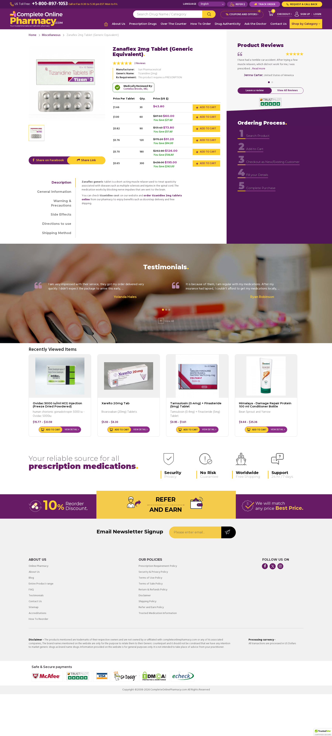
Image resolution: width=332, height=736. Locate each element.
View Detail (71, 429)
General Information (54, 191)
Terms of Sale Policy (151, 583)
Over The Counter (174, 24)
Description (61, 182)
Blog (31, 577)
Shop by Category (306, 24)
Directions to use (56, 223)
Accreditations (37, 613)
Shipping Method (56, 232)
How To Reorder (38, 619)
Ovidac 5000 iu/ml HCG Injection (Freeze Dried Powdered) (57, 404)
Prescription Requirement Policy (158, 566)
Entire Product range (41, 583)
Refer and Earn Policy (151, 607)
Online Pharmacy (38, 566)
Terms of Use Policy (150, 577)
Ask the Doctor (255, 24)
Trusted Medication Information (158, 613)
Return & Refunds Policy (153, 589)
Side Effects (61, 214)
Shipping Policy (147, 601)
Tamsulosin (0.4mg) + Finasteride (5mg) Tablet (195, 404)
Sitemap (33, 607)
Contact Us (278, 24)
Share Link (86, 159)
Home (32, 34)
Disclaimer (145, 595)
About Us (118, 24)
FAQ (31, 589)
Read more (258, 68)
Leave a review (255, 90)
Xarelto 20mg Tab (115, 402)
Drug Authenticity (228, 24)
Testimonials (36, 595)
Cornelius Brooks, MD (135, 88)
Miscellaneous (51, 34)
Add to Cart (206, 107)
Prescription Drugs (143, 24)
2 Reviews (139, 63)
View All (166, 320)
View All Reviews (287, 90)
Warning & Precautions (61, 202)
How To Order (200, 24)
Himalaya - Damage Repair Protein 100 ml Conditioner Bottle (265, 404)
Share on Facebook (48, 159)
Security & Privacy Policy (153, 571)
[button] (323, 732)
